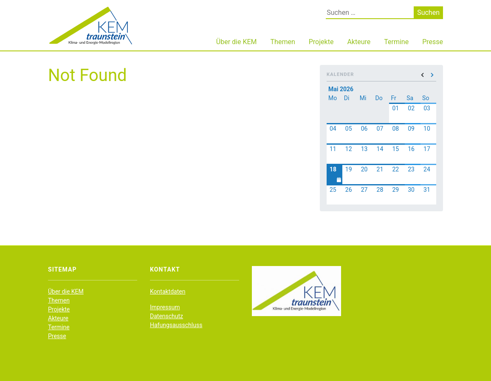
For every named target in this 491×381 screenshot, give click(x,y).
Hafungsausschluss (176, 325)
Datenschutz (166, 316)
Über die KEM (236, 42)
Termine (396, 42)
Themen (283, 42)
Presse (432, 42)
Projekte (321, 42)
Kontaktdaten (167, 291)
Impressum (165, 307)
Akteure (358, 42)
